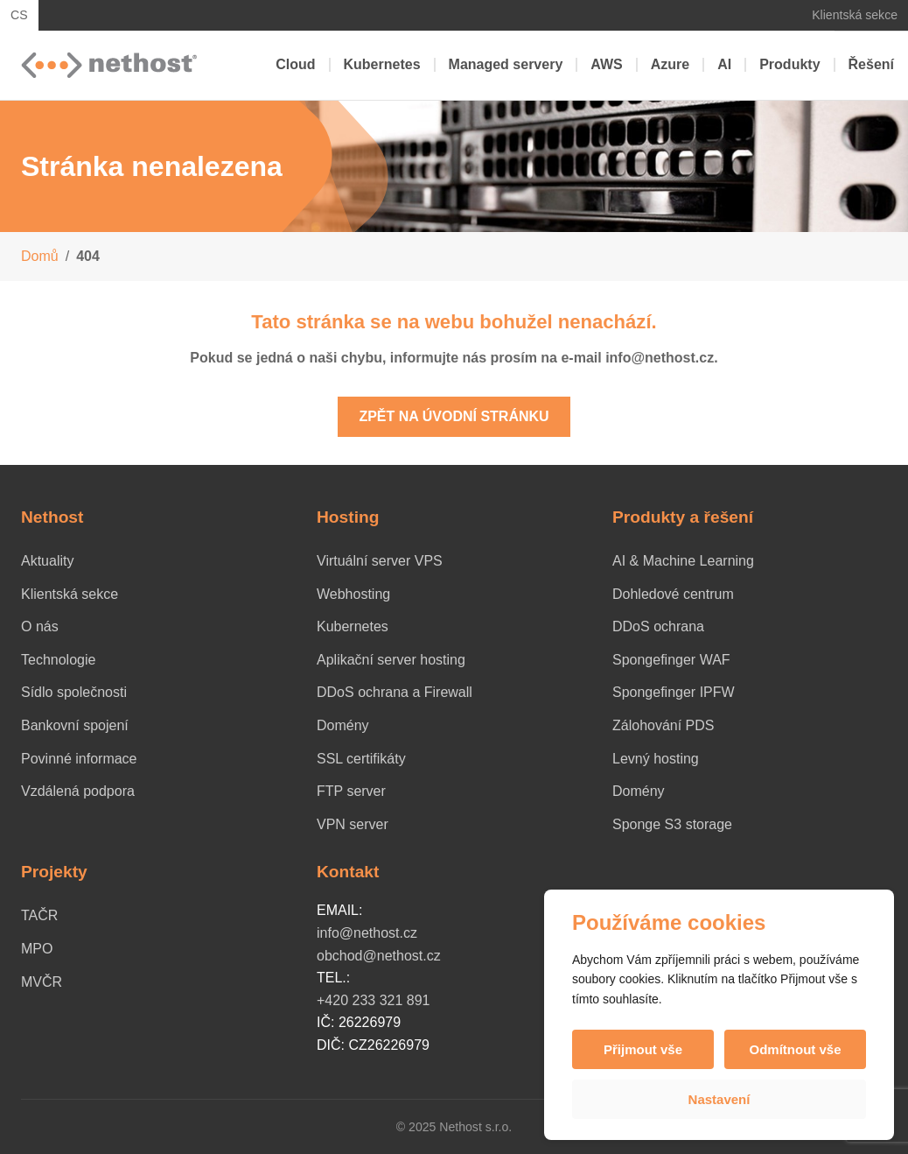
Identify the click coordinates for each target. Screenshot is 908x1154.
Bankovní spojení (75, 725)
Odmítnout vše (795, 1049)
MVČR (41, 982)
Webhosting (353, 594)
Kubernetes (382, 64)
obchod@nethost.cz (379, 955)
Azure (670, 64)
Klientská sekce (855, 15)
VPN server (352, 824)
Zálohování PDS (663, 725)
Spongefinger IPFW (673, 692)
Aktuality (47, 560)
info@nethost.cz (367, 932)
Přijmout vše (643, 1049)
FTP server (351, 791)
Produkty (789, 64)
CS (19, 15)
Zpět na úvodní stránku (453, 416)
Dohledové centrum (673, 594)
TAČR (39, 915)
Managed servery (506, 64)
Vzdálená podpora (78, 791)
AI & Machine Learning (683, 560)
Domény (343, 725)
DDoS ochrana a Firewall (394, 692)
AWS (606, 64)
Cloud (295, 64)
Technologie (58, 659)
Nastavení (719, 1099)
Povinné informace (79, 758)
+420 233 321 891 (373, 1000)
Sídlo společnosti (74, 692)
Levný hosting (655, 758)
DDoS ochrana (658, 626)
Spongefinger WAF (671, 659)
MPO (36, 948)
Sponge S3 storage (672, 824)
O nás (40, 626)
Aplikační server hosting (391, 659)
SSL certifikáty (361, 758)
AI (724, 64)
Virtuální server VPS (380, 560)
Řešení (871, 64)
